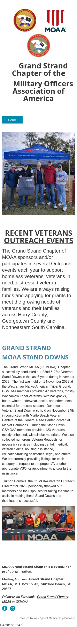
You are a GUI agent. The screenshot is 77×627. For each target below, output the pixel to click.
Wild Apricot (41, 618)
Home (12, 120)
